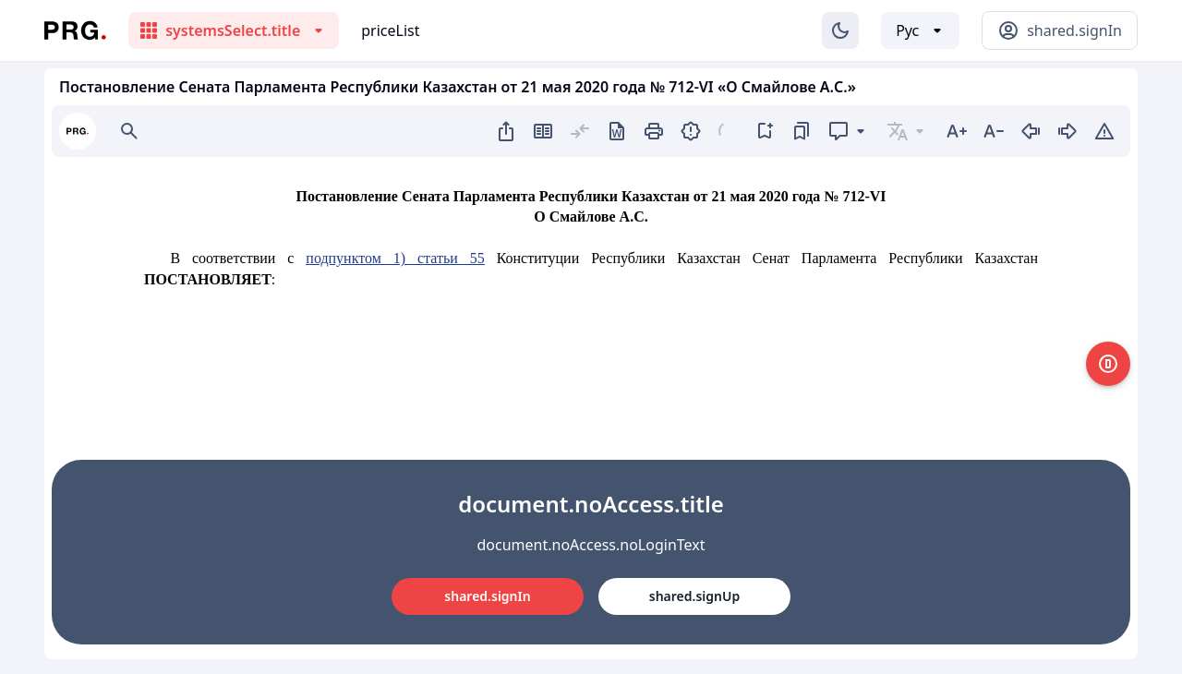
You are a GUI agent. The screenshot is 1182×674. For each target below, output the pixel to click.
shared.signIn (487, 596)
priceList (390, 30)
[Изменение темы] (840, 30)
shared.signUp (694, 596)
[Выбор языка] (920, 30)
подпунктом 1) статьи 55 (395, 258)
